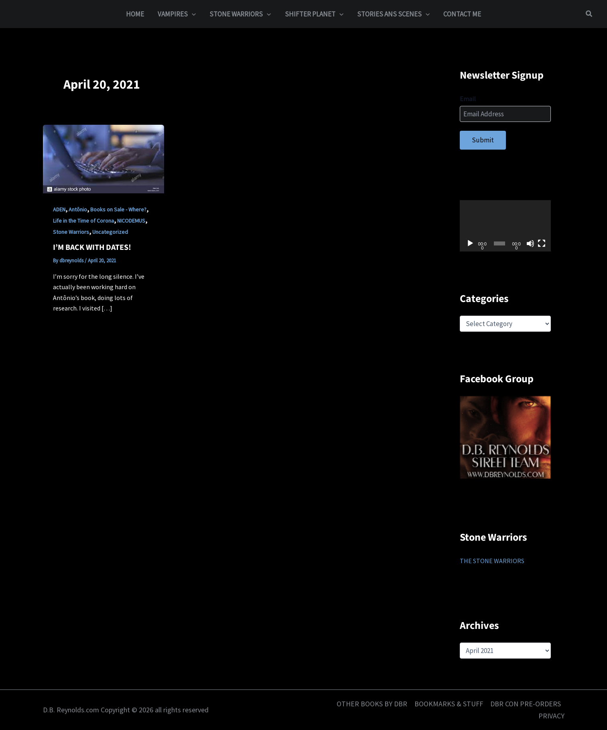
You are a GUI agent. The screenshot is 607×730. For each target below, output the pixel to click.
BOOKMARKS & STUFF (448, 703)
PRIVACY (551, 715)
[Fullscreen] (542, 243)
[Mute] (530, 243)
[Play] (470, 243)
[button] (589, 14)
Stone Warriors (71, 231)
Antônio (78, 209)
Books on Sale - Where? (118, 209)
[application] (192, 14)
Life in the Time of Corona (83, 220)
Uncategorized (110, 231)
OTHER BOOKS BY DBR (372, 703)
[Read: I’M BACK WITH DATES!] (103, 158)
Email (468, 99)
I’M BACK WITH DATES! (92, 247)
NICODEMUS (131, 220)
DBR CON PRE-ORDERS (525, 703)
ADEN (59, 209)
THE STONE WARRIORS (492, 561)
